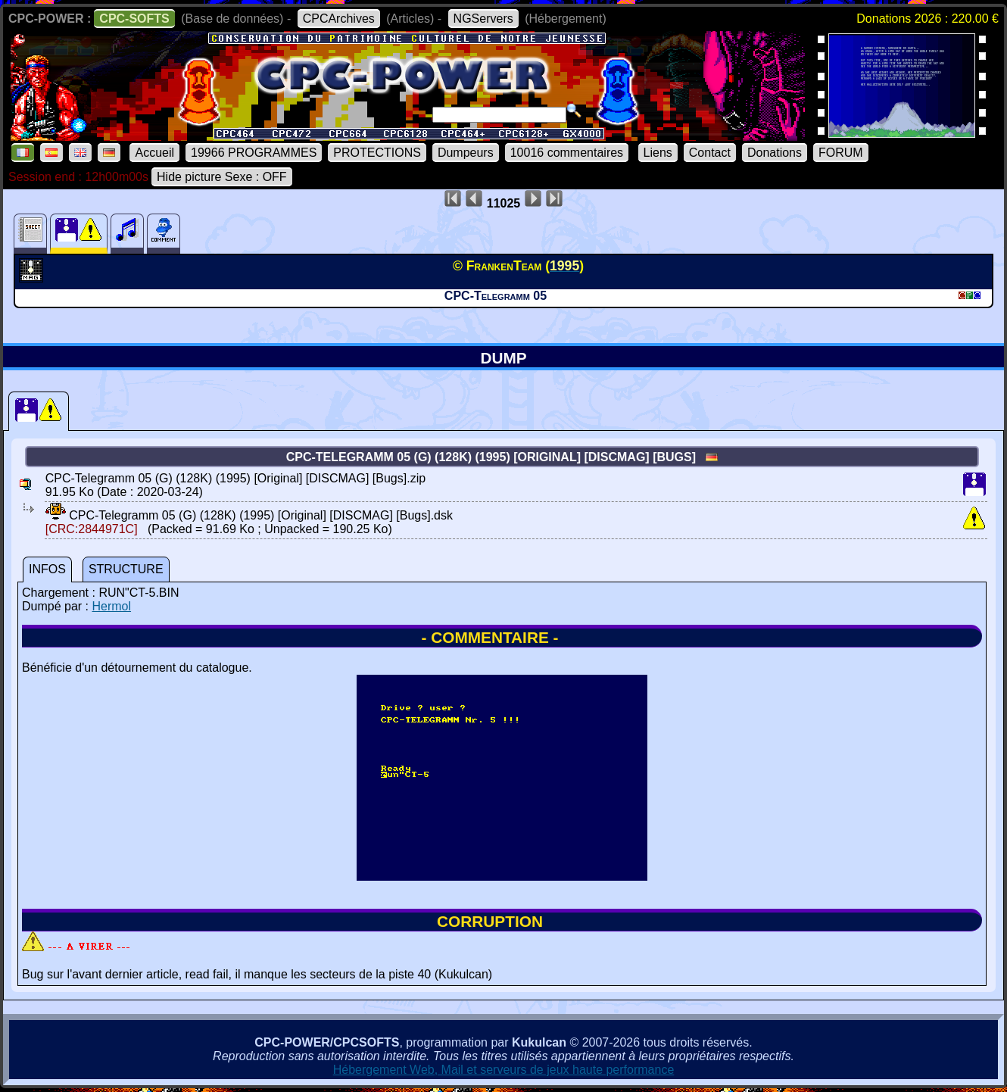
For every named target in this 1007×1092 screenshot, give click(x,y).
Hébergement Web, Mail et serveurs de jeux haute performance (504, 1069)
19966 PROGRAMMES (253, 152)
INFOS (47, 569)
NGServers (483, 18)
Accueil (154, 152)
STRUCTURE (126, 569)
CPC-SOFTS (134, 18)
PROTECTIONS (377, 152)
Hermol (111, 606)
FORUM (840, 152)
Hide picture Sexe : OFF (222, 176)
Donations (774, 152)
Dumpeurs (466, 152)
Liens (658, 152)
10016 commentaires (566, 152)
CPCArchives (339, 18)
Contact (710, 152)
